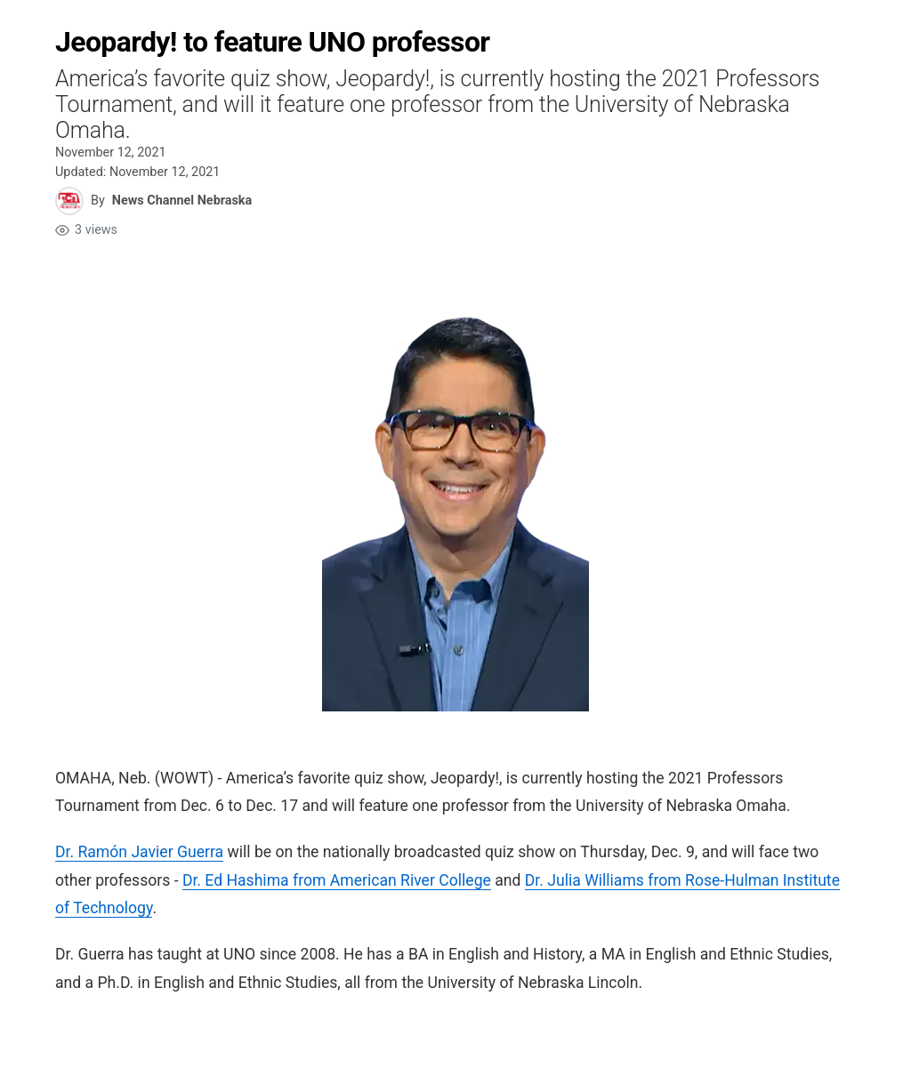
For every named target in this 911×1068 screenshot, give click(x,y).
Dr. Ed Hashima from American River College (336, 880)
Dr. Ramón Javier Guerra (139, 852)
